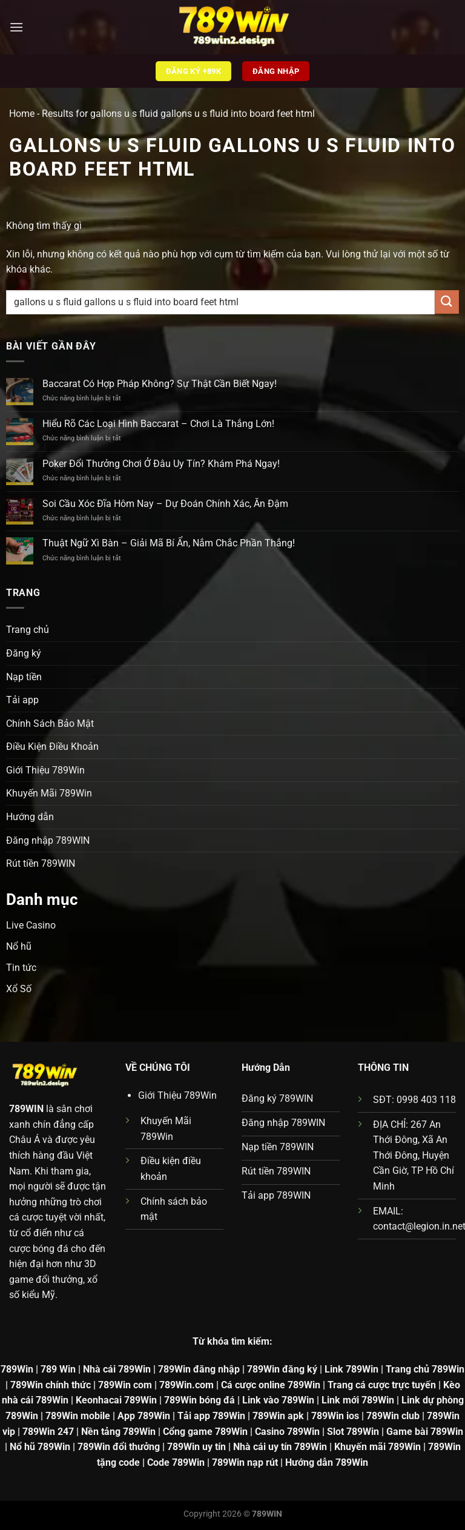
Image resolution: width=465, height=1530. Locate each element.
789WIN (26, 1108)
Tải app (22, 700)
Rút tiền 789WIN (40, 863)
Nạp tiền (24, 677)
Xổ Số (18, 989)
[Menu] (16, 27)
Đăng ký (23, 653)
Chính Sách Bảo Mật (50, 723)
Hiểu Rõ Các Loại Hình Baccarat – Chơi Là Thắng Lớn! (158, 423)
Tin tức (21, 967)
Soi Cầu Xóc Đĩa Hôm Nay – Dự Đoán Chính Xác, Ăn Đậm (165, 503)
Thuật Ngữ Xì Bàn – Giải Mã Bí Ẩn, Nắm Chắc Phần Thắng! (168, 543)
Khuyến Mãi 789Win (49, 793)
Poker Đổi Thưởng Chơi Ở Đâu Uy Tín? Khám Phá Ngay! (161, 463)
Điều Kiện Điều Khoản (52, 746)
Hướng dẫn (30, 817)
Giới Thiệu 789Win (45, 770)
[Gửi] (447, 302)
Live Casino (31, 925)
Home (22, 113)
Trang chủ (27, 629)
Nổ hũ (18, 946)
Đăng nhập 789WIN (48, 840)
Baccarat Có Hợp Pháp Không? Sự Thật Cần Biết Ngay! (159, 383)
